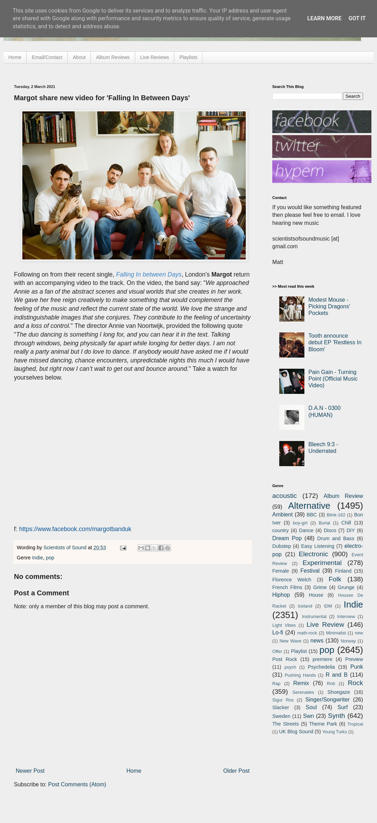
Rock (355, 682)
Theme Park (323, 724)
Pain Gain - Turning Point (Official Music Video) (332, 378)
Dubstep (281, 546)
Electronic (313, 554)
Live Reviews (154, 57)
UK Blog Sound (296, 731)
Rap (276, 683)
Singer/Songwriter (327, 700)
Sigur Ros (283, 700)
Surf (343, 707)
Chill (346, 523)
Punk (356, 667)
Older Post (236, 771)
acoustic (284, 495)
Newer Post (30, 771)
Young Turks (334, 731)
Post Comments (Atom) (77, 784)
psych (290, 667)
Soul (311, 707)
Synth (336, 715)
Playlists (188, 57)
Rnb (331, 683)
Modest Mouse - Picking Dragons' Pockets (329, 306)
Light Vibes (284, 625)
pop (50, 557)
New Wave (291, 641)
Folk (335, 579)
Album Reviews (113, 57)
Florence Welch (291, 579)
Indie (37, 557)
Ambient (282, 514)
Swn (308, 716)
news (316, 641)
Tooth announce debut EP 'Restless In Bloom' (334, 342)
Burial (324, 523)
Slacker (280, 707)
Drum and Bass (335, 538)
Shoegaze (338, 692)
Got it (356, 18)
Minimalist (336, 632)
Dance (306, 530)
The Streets (285, 724)
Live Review (325, 624)
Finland (343, 571)
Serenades (303, 692)
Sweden (281, 716)
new (359, 632)
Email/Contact (47, 57)
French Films (287, 587)
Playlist (299, 651)
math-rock (307, 632)
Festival (309, 571)
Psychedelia (321, 667)
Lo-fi (277, 632)
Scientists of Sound (66, 547)
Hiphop (281, 595)
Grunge (346, 587)
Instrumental (314, 616)
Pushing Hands (300, 675)
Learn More (324, 18)
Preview (354, 659)
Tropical (355, 724)
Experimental (322, 562)
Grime (320, 587)
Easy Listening (317, 546)
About (79, 57)
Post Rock (284, 659)
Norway (348, 641)
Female (280, 571)
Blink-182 (336, 514)
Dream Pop (287, 538)
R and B (337, 675)
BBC (311, 514)
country (280, 530)
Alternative (309, 505)
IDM (328, 606)
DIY (351, 530)
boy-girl (300, 523)
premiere (323, 659)
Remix (301, 683)
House (316, 595)
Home (14, 57)
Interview (346, 616)
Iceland (305, 606)
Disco (330, 530)
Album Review (343, 496)
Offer (277, 651)
